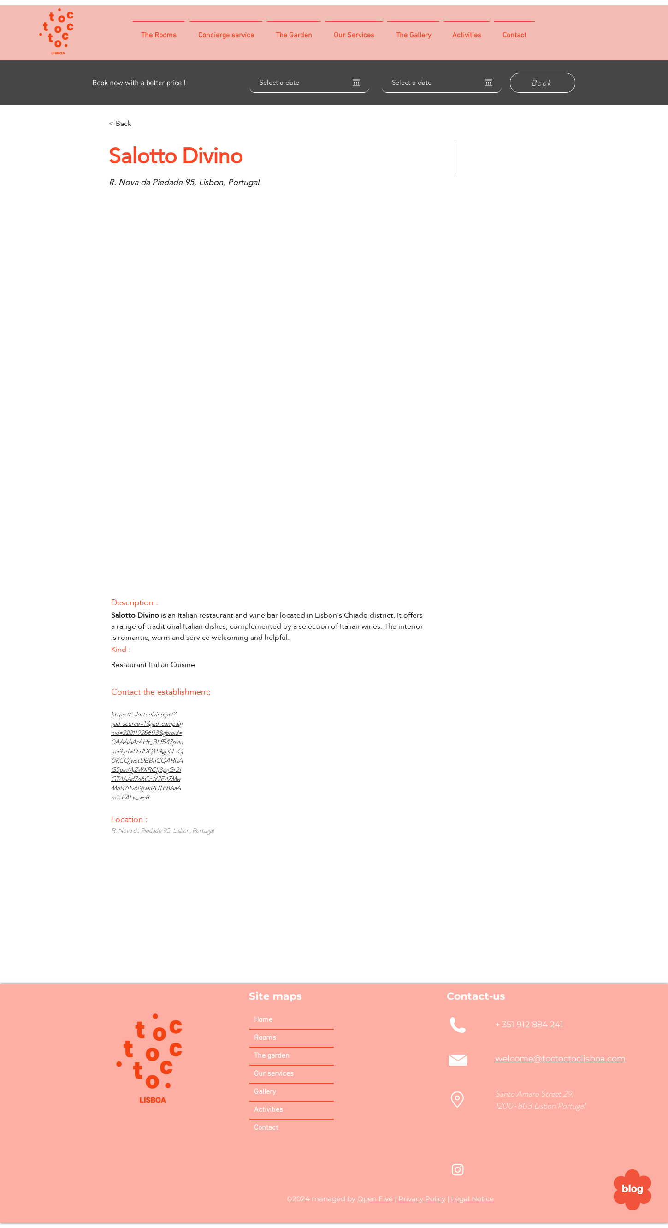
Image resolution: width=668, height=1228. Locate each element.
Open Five (375, 1198)
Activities (268, 1110)
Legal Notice (472, 1198)
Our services (274, 1074)
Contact (266, 1128)
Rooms (265, 1038)
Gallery (265, 1092)
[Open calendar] (356, 82)
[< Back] (141, 123)
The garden (272, 1056)
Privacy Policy (421, 1198)
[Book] (542, 83)
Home (263, 1020)
